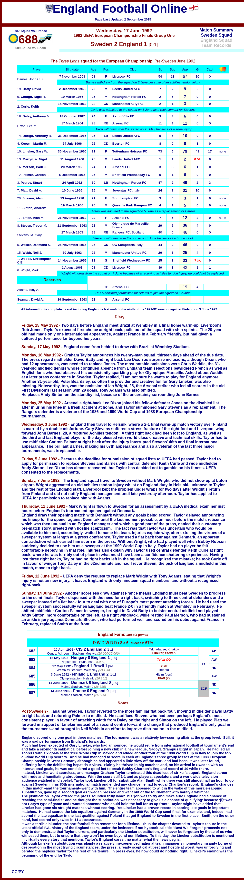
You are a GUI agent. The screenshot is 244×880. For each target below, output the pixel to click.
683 (32, 659)
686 (32, 684)
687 (32, 693)
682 (32, 651)
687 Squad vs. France (30, 31)
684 (32, 668)
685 (32, 676)
